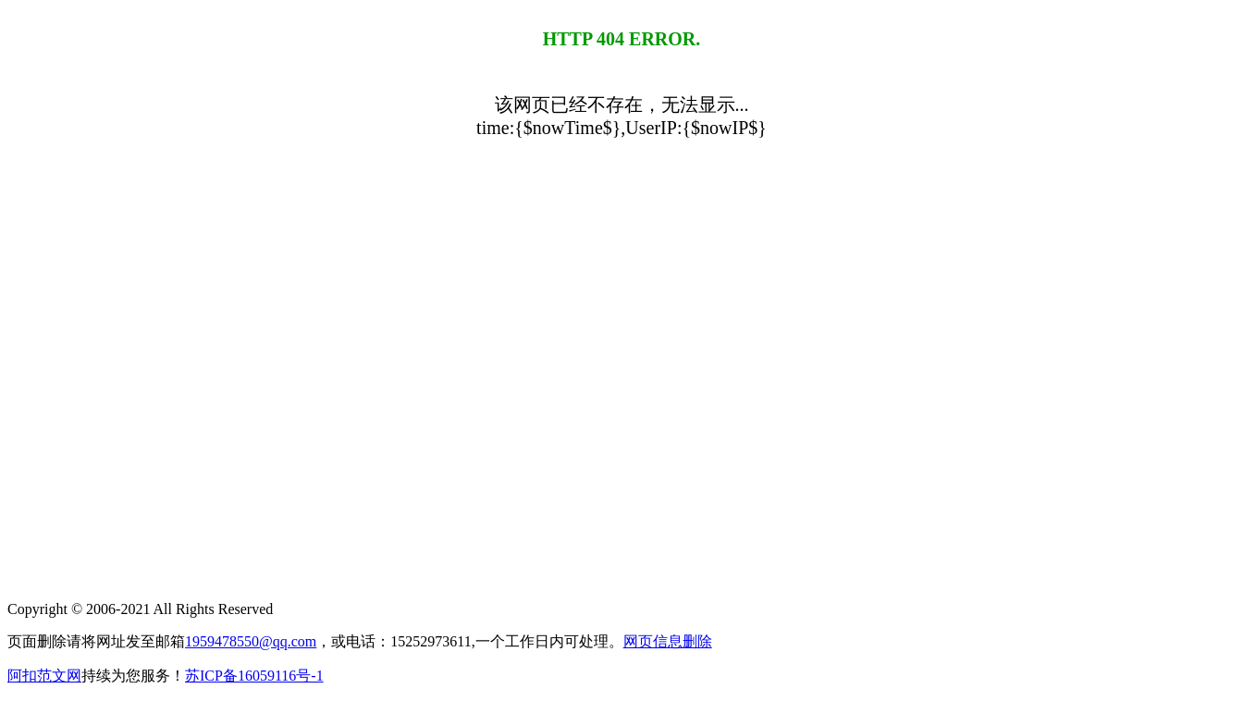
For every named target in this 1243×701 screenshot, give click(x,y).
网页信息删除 (667, 641)
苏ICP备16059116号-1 (254, 675)
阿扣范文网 (44, 675)
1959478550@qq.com (250, 641)
